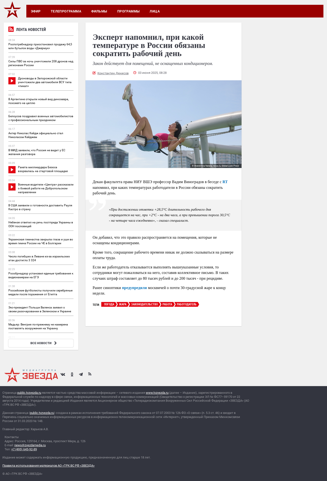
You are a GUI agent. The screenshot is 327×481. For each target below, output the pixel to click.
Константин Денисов (113, 73)
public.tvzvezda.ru (29, 392)
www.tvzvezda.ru (157, 392)
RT (225, 182)
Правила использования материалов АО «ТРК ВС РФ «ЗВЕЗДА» (48, 465)
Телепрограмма (66, 11)
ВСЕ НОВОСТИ (44, 343)
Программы (128, 11)
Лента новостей (27, 30)
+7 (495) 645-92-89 (24, 449)
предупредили (134, 288)
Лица (155, 11)
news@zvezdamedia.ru (30, 445)
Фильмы (99, 11)
